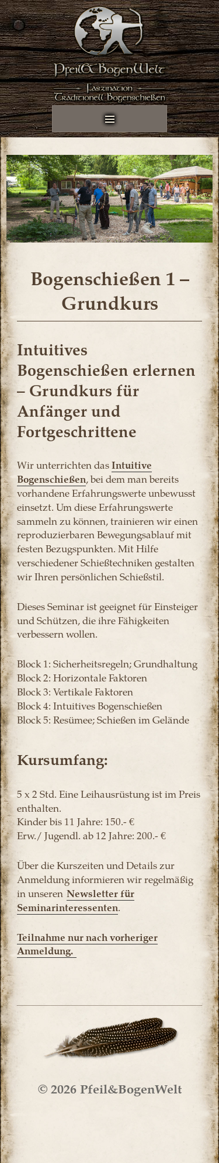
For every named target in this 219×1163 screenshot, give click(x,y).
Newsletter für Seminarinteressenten (75, 900)
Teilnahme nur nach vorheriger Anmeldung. (87, 944)
